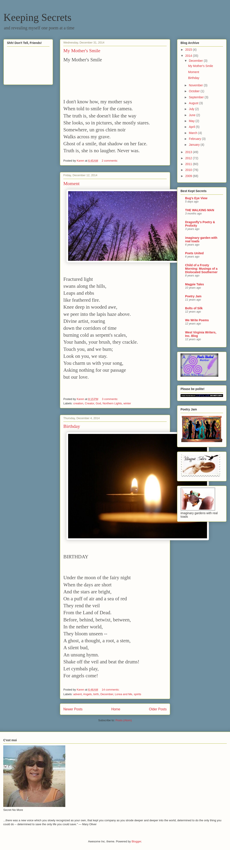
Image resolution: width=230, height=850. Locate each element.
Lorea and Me (123, 694)
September (196, 97)
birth (96, 694)
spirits (137, 694)
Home (115, 709)
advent (77, 694)
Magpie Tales (194, 284)
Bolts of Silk (194, 308)
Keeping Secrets (37, 17)
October (194, 91)
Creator (89, 403)
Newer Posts (72, 709)
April (192, 127)
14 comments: (111, 689)
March (193, 133)
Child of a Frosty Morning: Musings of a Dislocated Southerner (201, 268)
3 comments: (110, 399)
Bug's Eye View (196, 198)
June (192, 115)
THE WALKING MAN (199, 210)
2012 (189, 158)
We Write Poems (197, 320)
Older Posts (158, 709)
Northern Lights (112, 403)
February (195, 139)
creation (78, 403)
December (106, 694)
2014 (189, 55)
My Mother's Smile (81, 50)
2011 (189, 164)
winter (127, 403)
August (194, 103)
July (192, 109)
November (196, 85)
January (194, 144)
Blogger (136, 841)
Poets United (194, 253)
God (98, 403)
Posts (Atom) (123, 720)
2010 (189, 170)
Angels (87, 694)
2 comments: (110, 160)
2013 (189, 152)
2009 (189, 176)
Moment (71, 183)
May (192, 121)
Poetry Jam (193, 296)
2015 (189, 49)
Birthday (71, 426)
